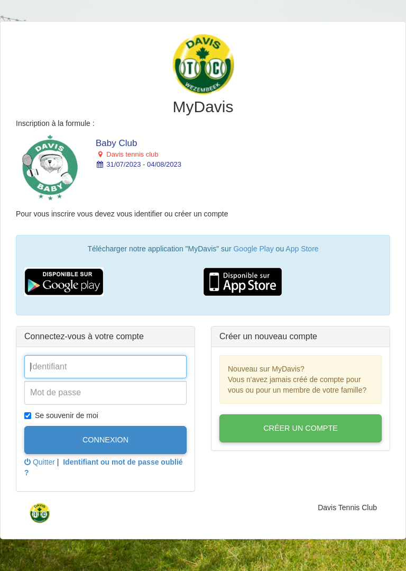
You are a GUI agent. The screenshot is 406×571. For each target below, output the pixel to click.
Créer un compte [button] (300, 428)
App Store (301, 248)
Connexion (105, 440)
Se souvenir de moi (61, 415)
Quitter (39, 462)
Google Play (253, 248)
